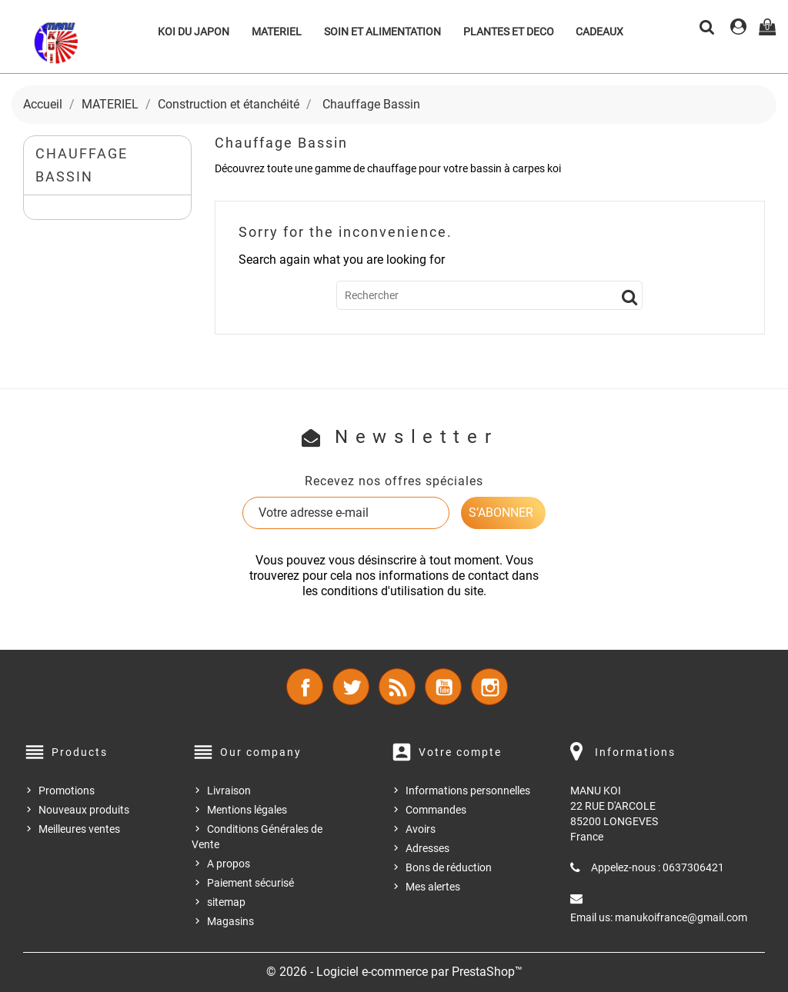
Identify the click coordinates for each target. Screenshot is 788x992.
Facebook (304, 686)
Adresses (427, 848)
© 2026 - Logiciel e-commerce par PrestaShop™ (394, 971)
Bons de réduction (449, 867)
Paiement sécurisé (250, 883)
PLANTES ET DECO (508, 31)
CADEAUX (599, 31)
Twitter (351, 686)
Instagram (489, 686)
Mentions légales (247, 810)
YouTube (443, 686)
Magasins (230, 921)
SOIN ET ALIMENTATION (382, 31)
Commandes (436, 810)
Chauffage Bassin (81, 165)
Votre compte (460, 752)
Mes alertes (433, 886)
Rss (397, 686)
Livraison (229, 790)
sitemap (226, 902)
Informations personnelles (468, 790)
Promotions (66, 790)
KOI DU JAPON (193, 31)
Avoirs (421, 829)
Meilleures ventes (79, 829)
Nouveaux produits (83, 810)
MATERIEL (277, 31)
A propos (228, 863)
